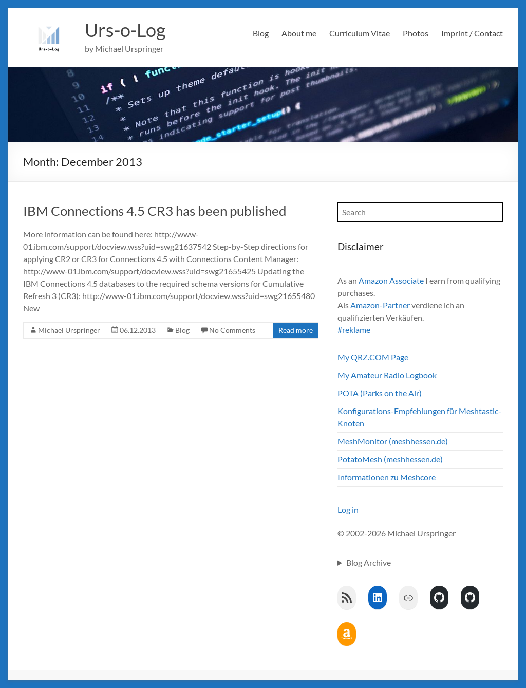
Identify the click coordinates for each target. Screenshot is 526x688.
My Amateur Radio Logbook (387, 375)
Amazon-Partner (380, 305)
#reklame (353, 329)
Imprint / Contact (472, 33)
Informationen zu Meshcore (386, 477)
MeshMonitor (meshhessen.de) (392, 441)
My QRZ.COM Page (372, 357)
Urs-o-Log (125, 29)
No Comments (232, 330)
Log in (348, 509)
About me (298, 33)
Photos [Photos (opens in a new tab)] (415, 33)
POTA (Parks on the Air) (379, 393)
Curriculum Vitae (359, 33)
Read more (295, 330)
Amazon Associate (391, 280)
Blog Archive (368, 562)
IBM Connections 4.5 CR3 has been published (155, 210)
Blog (261, 33)
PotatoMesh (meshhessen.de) (390, 459)
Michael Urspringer (69, 330)
